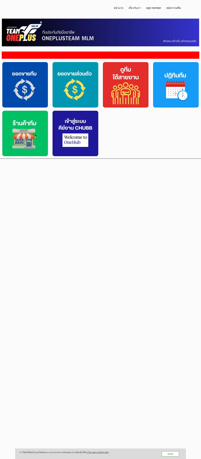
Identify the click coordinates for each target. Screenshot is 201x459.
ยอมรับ (170, 454)
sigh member (153, 7)
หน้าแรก (118, 7)
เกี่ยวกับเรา (135, 7)
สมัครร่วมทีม (173, 7)
